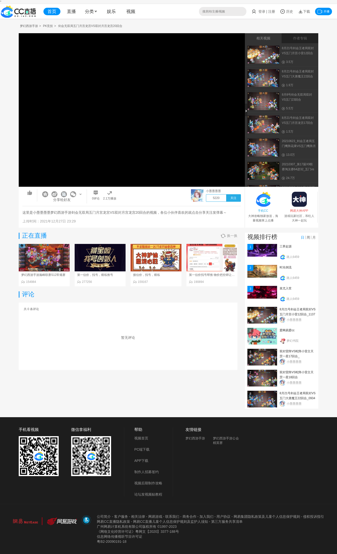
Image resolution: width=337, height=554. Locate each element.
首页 (51, 11)
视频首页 (141, 438)
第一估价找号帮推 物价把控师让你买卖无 (216, 275)
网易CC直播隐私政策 (113, 522)
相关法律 (138, 517)
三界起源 (286, 246)
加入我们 (206, 517)
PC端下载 (142, 449)
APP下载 (141, 460)
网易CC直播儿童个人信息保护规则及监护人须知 (170, 522)
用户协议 (223, 517)
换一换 (229, 236)
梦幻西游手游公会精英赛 (226, 440)
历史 (286, 11)
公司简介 (104, 517)
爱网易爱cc (287, 330)
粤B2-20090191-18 (111, 542)
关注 (233, 198)
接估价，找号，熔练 (146, 275)
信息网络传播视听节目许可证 (119, 537)
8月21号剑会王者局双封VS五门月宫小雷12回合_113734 (298, 314)
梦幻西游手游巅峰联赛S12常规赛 (43, 275)
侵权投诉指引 (313, 517)
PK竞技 (48, 26)
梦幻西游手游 (29, 26)
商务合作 (189, 517)
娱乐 (111, 11)
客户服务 (121, 517)
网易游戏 (155, 517)
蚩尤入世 (286, 288)
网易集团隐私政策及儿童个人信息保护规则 (267, 517)
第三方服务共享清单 (227, 522)
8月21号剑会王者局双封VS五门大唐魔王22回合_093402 (298, 398)
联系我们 (172, 517)
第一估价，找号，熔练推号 (95, 275)
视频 (130, 11)
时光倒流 (286, 267)
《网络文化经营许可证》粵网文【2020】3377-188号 (138, 532)
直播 (71, 11)
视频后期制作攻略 (148, 483)
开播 (324, 11)
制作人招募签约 (146, 472)
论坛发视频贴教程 (148, 494)
